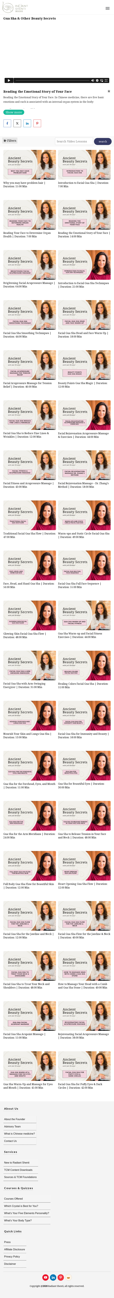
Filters (9, 140)
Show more (14, 112)
